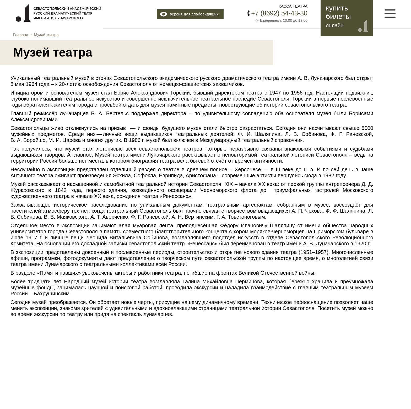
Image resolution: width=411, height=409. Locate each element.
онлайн (334, 25)
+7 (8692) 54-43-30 (279, 13)
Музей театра (46, 34)
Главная (20, 34)
